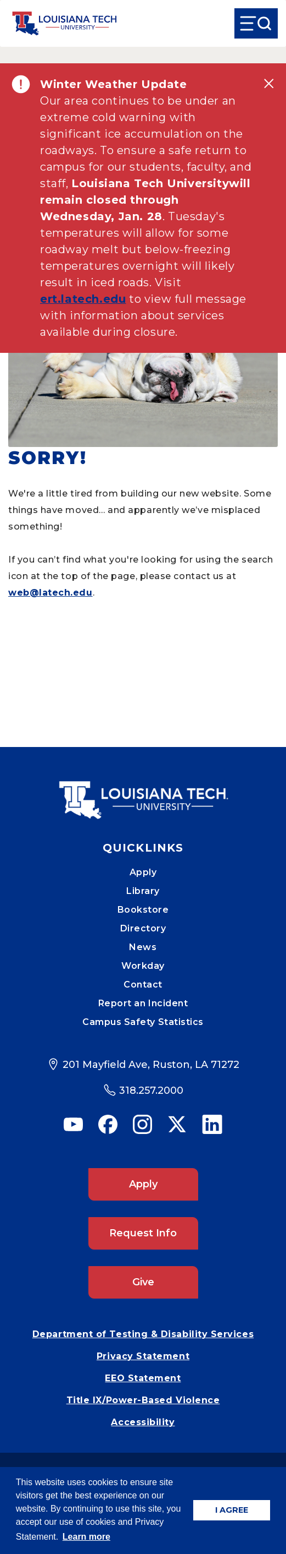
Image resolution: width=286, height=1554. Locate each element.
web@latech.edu (50, 592)
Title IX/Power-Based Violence (143, 1400)
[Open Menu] (256, 23)
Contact (143, 984)
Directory (143, 928)
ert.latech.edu (83, 299)
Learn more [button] (86, 1536)
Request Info (143, 1233)
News (142, 947)
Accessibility (143, 1422)
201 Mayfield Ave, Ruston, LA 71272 (151, 1065)
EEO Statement (143, 1378)
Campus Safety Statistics (143, 1022)
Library (143, 891)
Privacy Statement (143, 1356)
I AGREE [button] (231, 1510)
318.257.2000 (151, 1090)
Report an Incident (143, 1003)
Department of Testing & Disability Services (143, 1334)
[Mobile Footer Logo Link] (143, 792)
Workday (143, 966)
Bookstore (143, 909)
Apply (143, 872)
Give (143, 1282)
